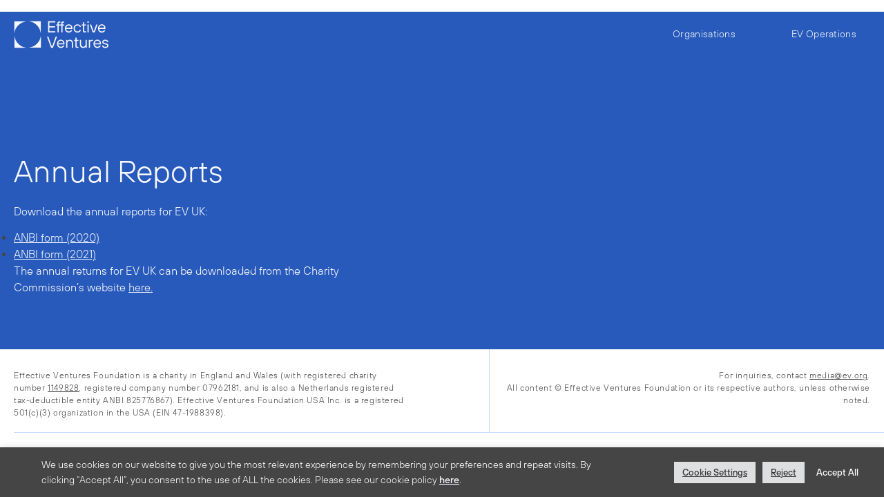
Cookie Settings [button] (714, 472)
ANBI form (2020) (56, 237)
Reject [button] (783, 472)
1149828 (63, 388)
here (449, 479)
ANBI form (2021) (55, 254)
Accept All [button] (837, 472)
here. (140, 287)
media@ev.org (838, 375)
